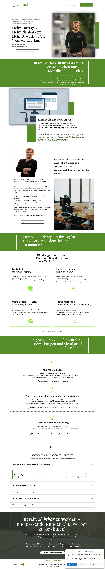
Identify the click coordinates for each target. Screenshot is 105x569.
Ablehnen (83, 565)
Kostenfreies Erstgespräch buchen (52, 552)
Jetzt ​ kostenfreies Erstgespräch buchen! (28, 51)
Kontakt (75, 5)
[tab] (52, 464)
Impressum (48, 560)
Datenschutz (57, 560)
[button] (102, 551)
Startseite (68, 5)
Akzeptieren (72, 565)
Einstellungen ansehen (96, 565)
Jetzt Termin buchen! (86, 5)
